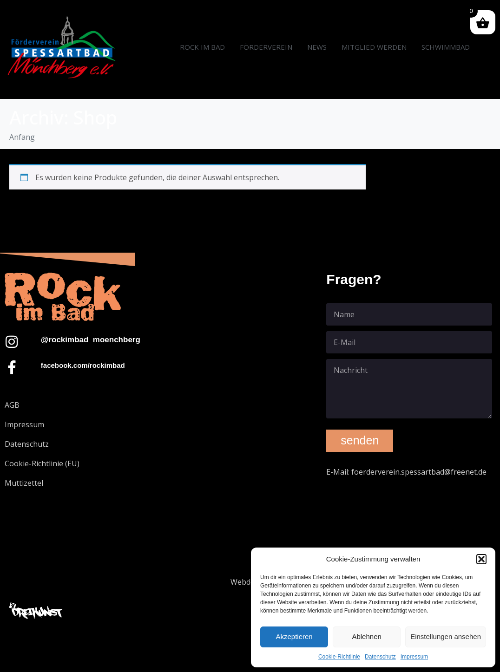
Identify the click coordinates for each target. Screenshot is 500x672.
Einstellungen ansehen (445, 636)
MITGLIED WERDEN (374, 47)
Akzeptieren (294, 636)
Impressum (414, 656)
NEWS (317, 47)
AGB (12, 405)
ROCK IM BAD (202, 47)
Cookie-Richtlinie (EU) (42, 463)
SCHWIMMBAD (445, 47)
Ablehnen (366, 636)
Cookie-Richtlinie (339, 656)
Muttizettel (24, 483)
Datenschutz (380, 656)
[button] (481, 559)
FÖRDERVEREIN (266, 47)
